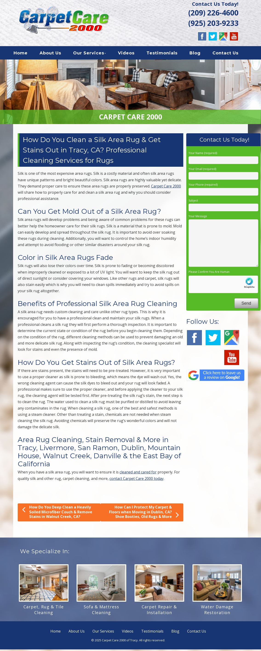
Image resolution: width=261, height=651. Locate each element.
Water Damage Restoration (217, 611)
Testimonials (166, 53)
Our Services (93, 53)
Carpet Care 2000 (166, 187)
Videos (131, 53)
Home (25, 53)
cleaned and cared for (138, 473)
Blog (199, 53)
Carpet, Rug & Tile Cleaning (43, 611)
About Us (55, 53)
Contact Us (230, 53)
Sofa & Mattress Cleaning (101, 611)
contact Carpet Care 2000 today (136, 479)
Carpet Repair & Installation (159, 611)
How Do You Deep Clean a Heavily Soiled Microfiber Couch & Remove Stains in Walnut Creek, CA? (57, 513)
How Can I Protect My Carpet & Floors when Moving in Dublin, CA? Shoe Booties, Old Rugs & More (144, 513)
